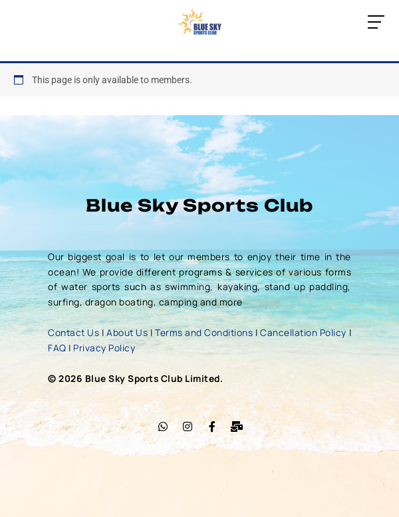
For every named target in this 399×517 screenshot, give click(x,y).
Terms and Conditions (204, 332)
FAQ (57, 347)
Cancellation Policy (303, 332)
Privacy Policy (104, 347)
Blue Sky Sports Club (199, 205)
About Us (127, 332)
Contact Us (73, 332)
